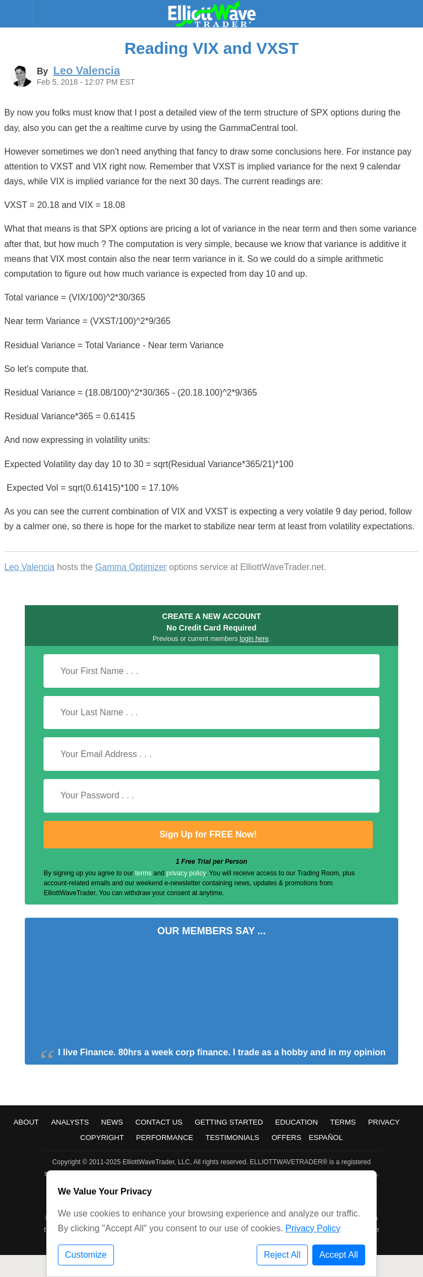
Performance (164, 1137)
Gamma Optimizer (131, 567)
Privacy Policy (312, 1228)
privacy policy (185, 873)
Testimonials (232, 1137)
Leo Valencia (29, 567)
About (26, 1122)
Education (296, 1122)
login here (254, 639)
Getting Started (228, 1122)
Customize (86, 1254)
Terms (343, 1122)
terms (143, 873)
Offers (286, 1137)
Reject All (282, 1254)
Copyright (102, 1137)
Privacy (384, 1122)
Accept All (338, 1254)
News (112, 1122)
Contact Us (158, 1122)
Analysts (70, 1122)
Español (325, 1137)
